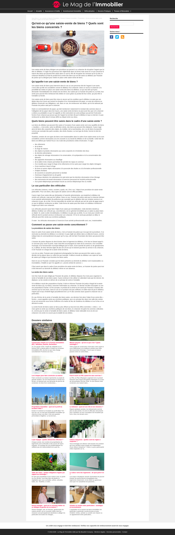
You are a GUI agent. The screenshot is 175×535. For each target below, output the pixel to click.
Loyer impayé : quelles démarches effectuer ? (47, 440)
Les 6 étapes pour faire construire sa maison (47, 375)
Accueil (30, 11)
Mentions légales (99, 532)
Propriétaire (81, 18)
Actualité (39, 11)
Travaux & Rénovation (121, 11)
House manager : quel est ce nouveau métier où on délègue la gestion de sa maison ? (48, 506)
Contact (124, 532)
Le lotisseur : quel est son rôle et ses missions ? (86, 407)
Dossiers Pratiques (104, 11)
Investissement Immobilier (72, 11)
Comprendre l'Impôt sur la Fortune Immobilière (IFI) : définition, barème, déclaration (48, 343)
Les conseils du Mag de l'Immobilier (49, 18)
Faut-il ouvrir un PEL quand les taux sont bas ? (86, 375)
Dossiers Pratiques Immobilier (68, 18)
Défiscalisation (89, 11)
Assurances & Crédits (52, 11)
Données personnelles (113, 532)
